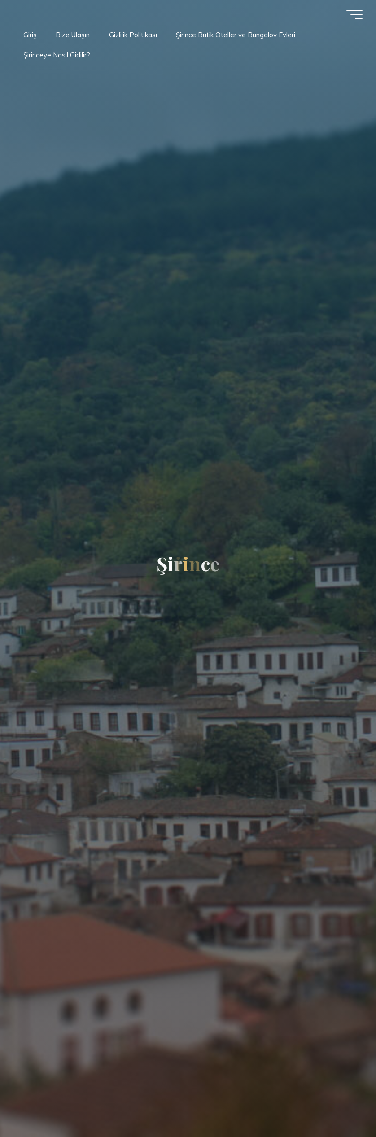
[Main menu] (354, 14)
